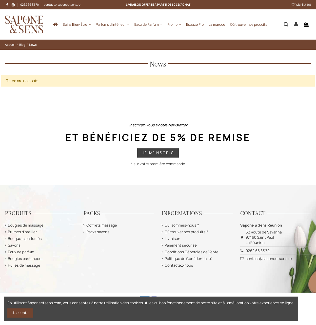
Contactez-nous (179, 265)
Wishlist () (301, 4)
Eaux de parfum (21, 252)
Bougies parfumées (24, 258)
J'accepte (20, 312)
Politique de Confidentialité (188, 258)
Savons (14, 245)
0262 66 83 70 (29, 4)
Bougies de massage (25, 225)
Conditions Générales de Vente (191, 252)
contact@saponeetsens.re (62, 4)
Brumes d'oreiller (22, 231)
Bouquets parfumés (25, 238)
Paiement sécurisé (181, 245)
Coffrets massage (101, 225)
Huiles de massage (24, 265)
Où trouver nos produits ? (186, 231)
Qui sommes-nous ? (182, 225)
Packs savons (97, 231)
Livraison (172, 238)
